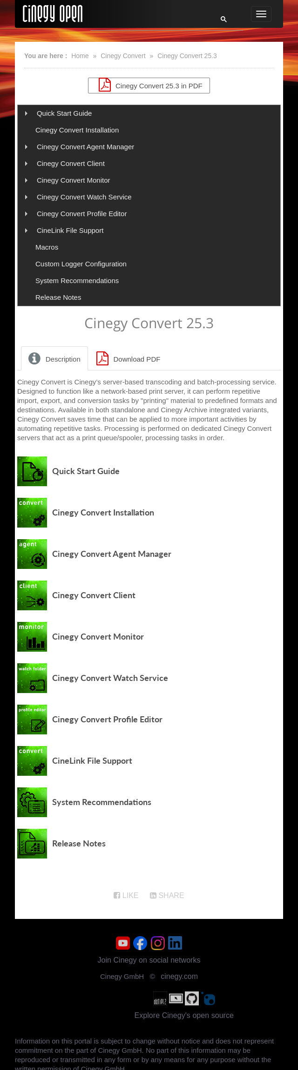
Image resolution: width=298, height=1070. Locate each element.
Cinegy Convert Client (71, 163)
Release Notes (58, 297)
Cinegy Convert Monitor (73, 180)
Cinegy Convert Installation (77, 130)
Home (79, 55)
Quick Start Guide (64, 113)
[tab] (55, 358)
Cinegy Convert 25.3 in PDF (148, 85)
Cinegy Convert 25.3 (187, 55)
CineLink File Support (70, 230)
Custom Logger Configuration (81, 264)
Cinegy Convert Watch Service (84, 197)
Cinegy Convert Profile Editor (82, 214)
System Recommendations (77, 280)
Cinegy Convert (123, 55)
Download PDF (127, 358)
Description (53, 358)
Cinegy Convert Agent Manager (85, 147)
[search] (148, 22)
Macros (46, 247)
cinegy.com (179, 976)
